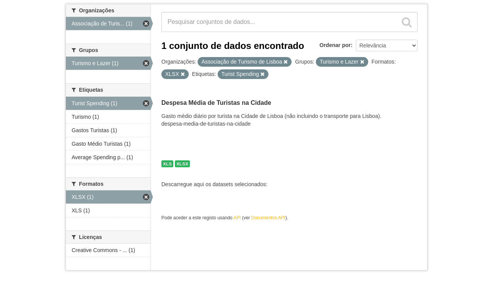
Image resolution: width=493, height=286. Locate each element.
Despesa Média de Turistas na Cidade (216, 102)
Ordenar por (335, 45)
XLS (167, 164)
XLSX (182, 164)
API (237, 217)
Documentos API (268, 217)
